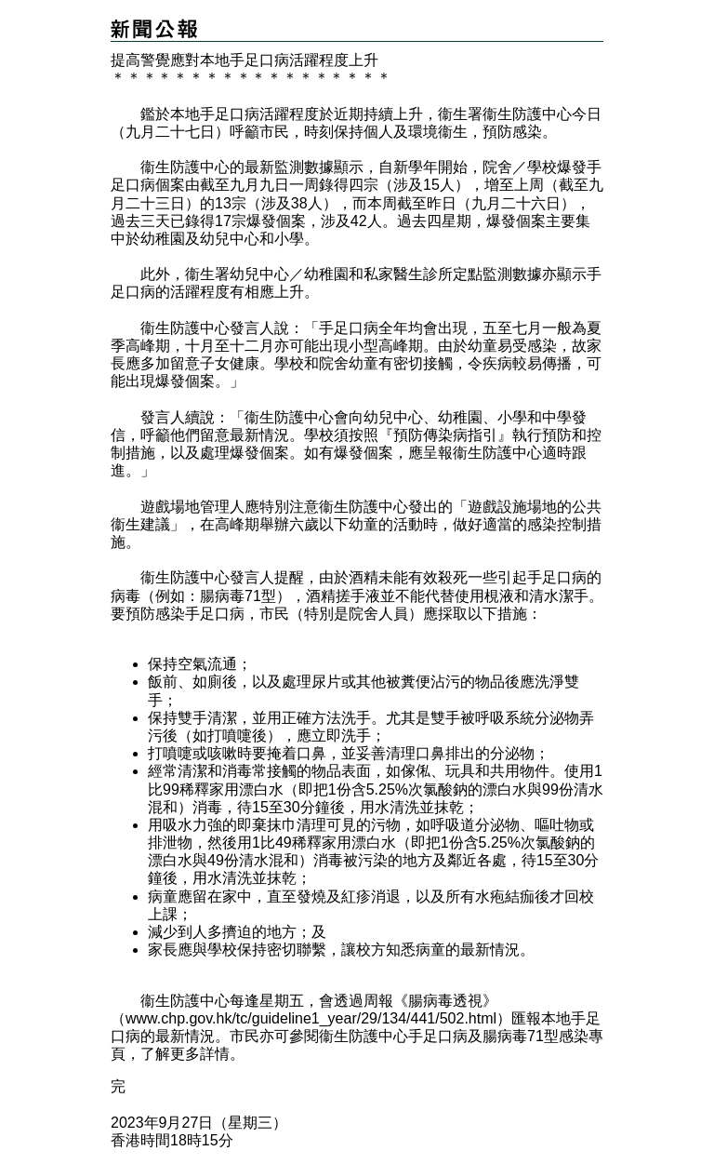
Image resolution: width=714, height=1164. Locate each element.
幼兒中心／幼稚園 (289, 274)
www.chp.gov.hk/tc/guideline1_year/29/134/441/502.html (311, 1018)
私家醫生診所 (408, 274)
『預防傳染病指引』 (445, 435)
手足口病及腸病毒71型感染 (498, 1036)
